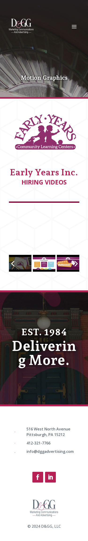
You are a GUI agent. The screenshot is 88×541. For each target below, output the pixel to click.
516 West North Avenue (48, 429)
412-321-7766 (38, 443)
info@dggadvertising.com (50, 451)
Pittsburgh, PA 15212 (46, 434)
